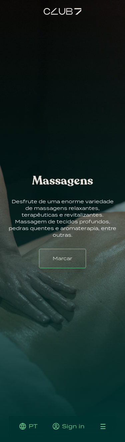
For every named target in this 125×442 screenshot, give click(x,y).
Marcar (62, 258)
